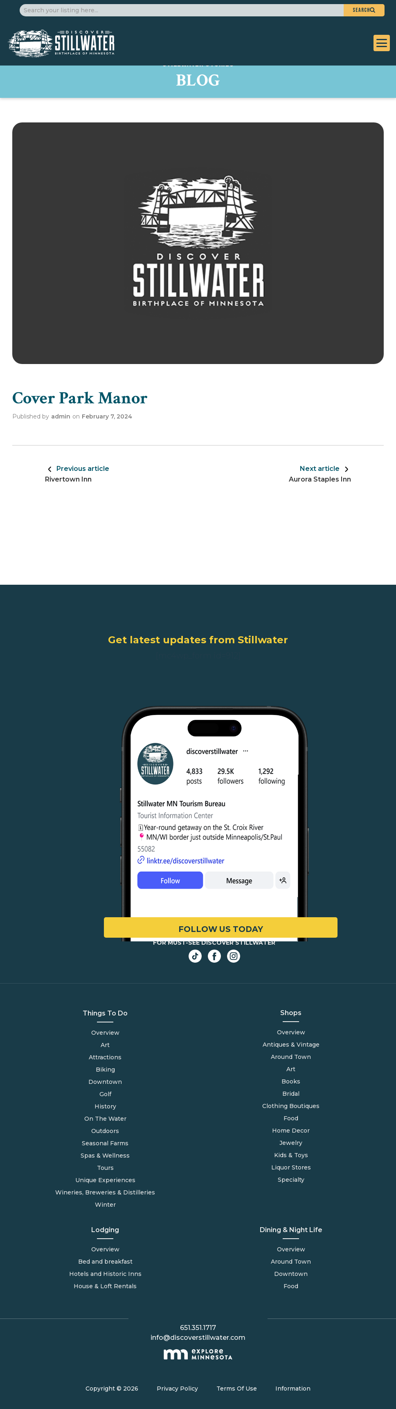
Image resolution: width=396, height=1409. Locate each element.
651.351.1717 (198, 1328)
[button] (364, 10)
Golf (105, 1094)
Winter (105, 1204)
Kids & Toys (291, 1155)
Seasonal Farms (105, 1143)
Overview (105, 1032)
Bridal (290, 1093)
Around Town (291, 1261)
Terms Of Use (236, 1388)
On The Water (105, 1118)
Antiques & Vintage (291, 1044)
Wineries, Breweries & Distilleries (105, 1192)
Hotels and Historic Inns (105, 1274)
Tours (105, 1168)
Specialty (291, 1179)
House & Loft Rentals (105, 1286)
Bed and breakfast (105, 1261)
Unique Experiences (105, 1180)
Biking (105, 1069)
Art (105, 1045)
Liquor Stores (291, 1167)
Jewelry (290, 1143)
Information (292, 1388)
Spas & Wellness (105, 1155)
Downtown (105, 1082)
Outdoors (105, 1131)
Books (290, 1081)
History (105, 1106)
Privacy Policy (177, 1388)
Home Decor (291, 1130)
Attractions (105, 1057)
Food (291, 1286)
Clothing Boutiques (291, 1106)
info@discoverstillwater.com (198, 1337)
